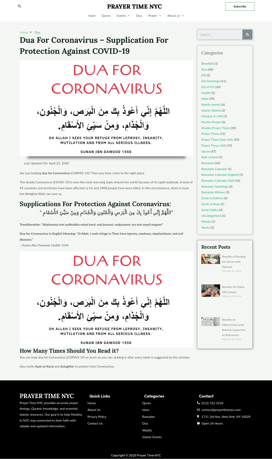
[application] (128, 16)
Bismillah (207, 63)
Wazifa (206, 221)
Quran (106, 15)
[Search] (247, 34)
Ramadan (207, 163)
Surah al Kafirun (212, 198)
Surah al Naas (210, 204)
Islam (91, 15)
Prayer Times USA (213, 145)
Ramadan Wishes (213, 192)
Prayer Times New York (217, 139)
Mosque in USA (212, 116)
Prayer (154, 16)
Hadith (206, 93)
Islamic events (211, 104)
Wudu (205, 227)
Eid (203, 75)
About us (175, 16)
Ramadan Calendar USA (217, 180)
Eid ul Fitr (208, 87)
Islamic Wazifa (211, 110)
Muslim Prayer (211, 122)
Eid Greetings (210, 81)
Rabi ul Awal (209, 157)
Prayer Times (210, 133)
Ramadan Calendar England (220, 174)
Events (123, 16)
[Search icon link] (19, 6)
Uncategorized (211, 215)
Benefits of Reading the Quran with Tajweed (234, 261)
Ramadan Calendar (214, 169)
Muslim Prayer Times (215, 128)
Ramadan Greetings (214, 186)
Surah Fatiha (210, 210)
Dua (139, 15)
